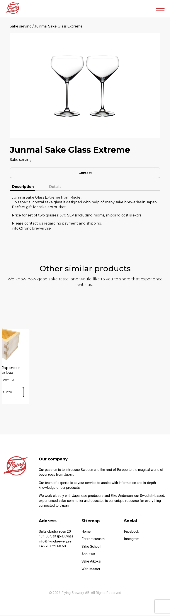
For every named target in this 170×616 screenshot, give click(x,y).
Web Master (91, 570)
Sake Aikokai (91, 562)
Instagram (131, 540)
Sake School (91, 547)
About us (88, 555)
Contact (85, 173)
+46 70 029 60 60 (52, 547)
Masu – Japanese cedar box (30, 371)
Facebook (131, 532)
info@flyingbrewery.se (56, 542)
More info (30, 392)
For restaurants (93, 540)
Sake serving (21, 26)
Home (86, 532)
